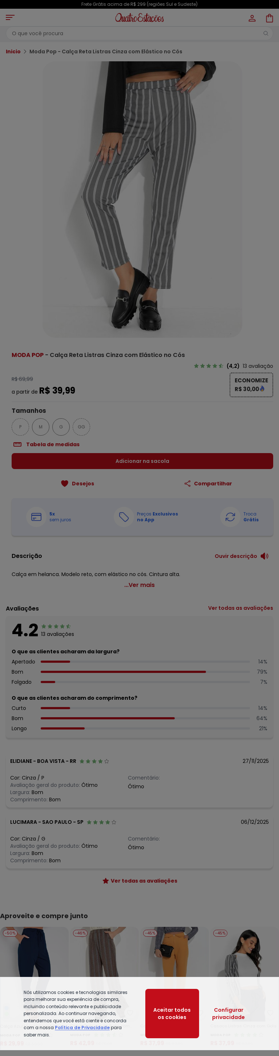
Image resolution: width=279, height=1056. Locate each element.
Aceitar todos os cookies (172, 1013)
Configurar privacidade (228, 1013)
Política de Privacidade (82, 1027)
